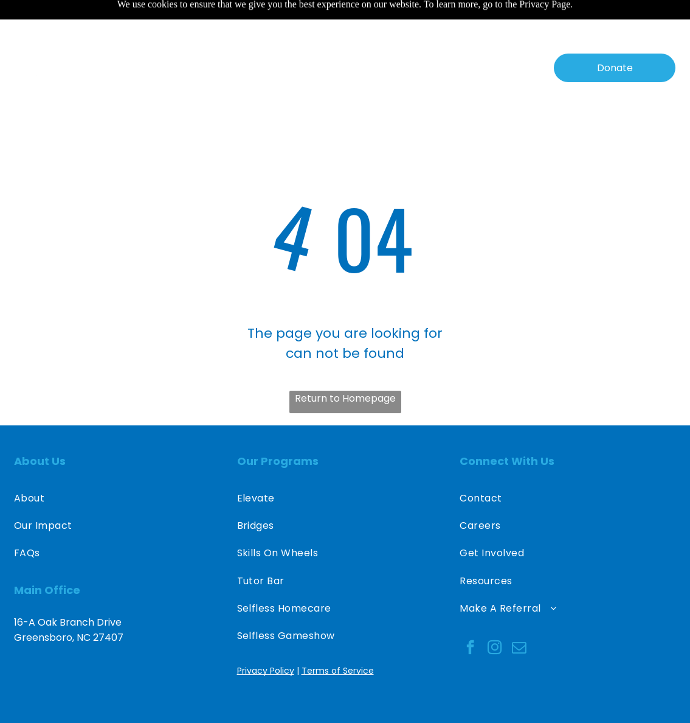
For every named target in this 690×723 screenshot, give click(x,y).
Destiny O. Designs (622, 699)
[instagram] (494, 618)
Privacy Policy (265, 640)
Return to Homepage (345, 368)
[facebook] (470, 618)
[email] (519, 618)
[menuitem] (162, 37)
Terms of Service (338, 640)
